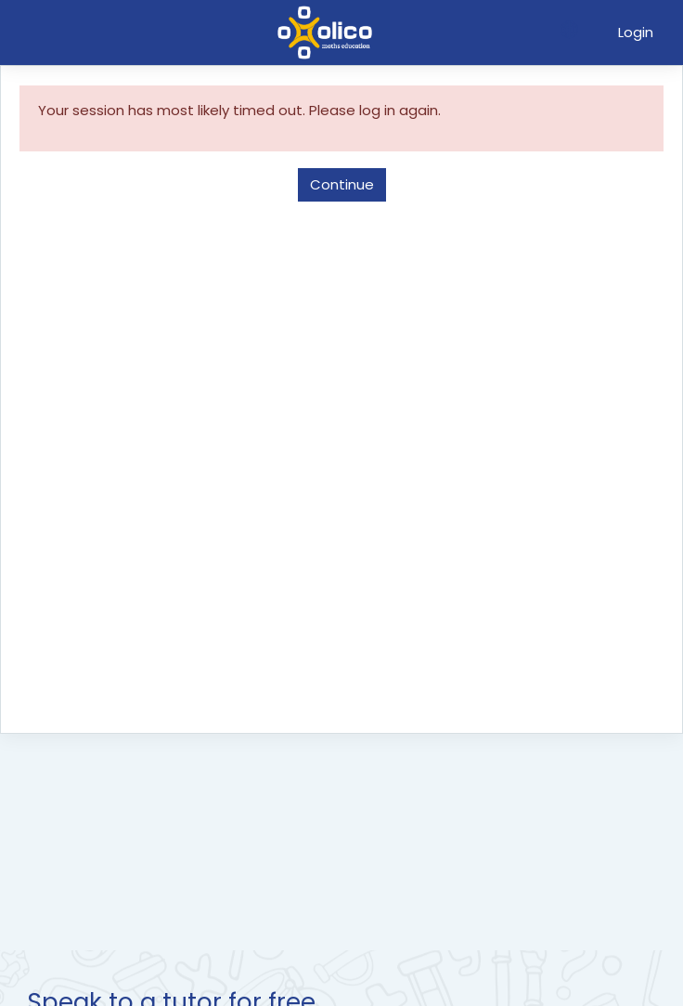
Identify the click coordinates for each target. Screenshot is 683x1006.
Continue (342, 184)
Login (635, 32)
